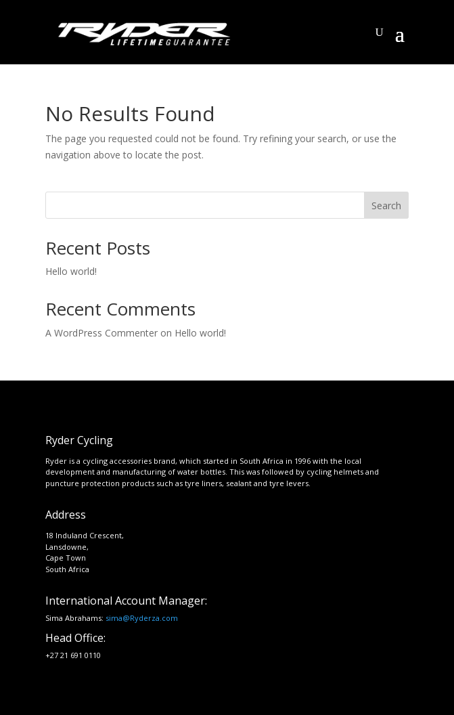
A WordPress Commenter (101, 332)
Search (386, 205)
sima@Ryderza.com (142, 618)
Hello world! (71, 271)
